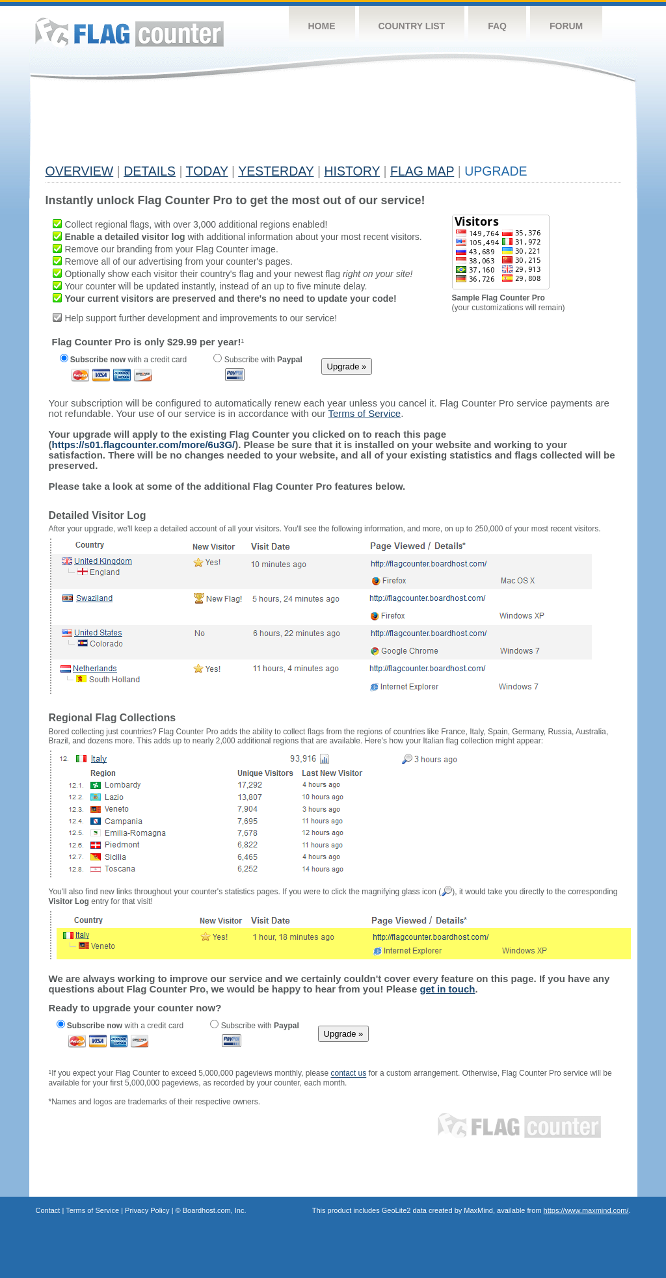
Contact (48, 1210)
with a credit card (123, 359)
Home (322, 26)
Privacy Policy (147, 1210)
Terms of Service (92, 1210)
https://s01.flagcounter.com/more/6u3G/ (143, 444)
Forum (566, 26)
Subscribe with (257, 359)
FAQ (497, 26)
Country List (412, 26)
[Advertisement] (282, 128)
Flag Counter (129, 32)
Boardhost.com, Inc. (214, 1210)
